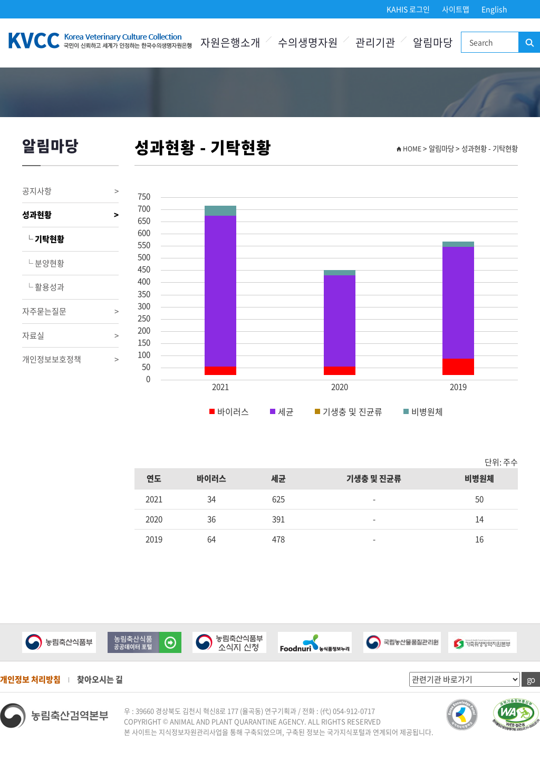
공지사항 (70, 191)
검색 (528, 42)
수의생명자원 (308, 42)
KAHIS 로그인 (408, 9)
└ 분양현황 (43, 263)
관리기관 (375, 42)
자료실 (70, 335)
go (531, 679)
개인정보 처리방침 (30, 679)
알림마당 (433, 42)
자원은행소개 (230, 42)
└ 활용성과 (43, 287)
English (494, 9)
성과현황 (70, 215)
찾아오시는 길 (100, 679)
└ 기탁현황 (43, 239)
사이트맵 (455, 9)
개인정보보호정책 (70, 359)
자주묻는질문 (70, 311)
